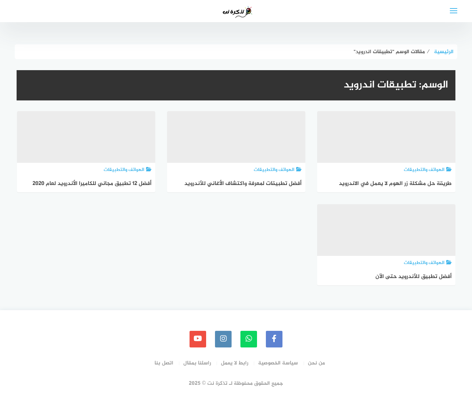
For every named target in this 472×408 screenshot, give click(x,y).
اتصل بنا (164, 363)
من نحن (316, 363)
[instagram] (223, 339)
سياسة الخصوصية (278, 363)
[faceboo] (274, 339)
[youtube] (198, 339)
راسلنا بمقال (197, 363)
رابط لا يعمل (234, 363)
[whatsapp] (248, 339)
